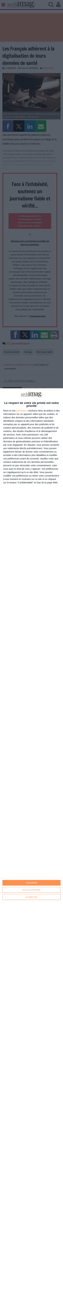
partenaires (22, 410)
